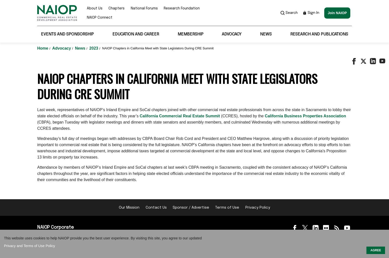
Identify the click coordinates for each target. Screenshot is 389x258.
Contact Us (156, 208)
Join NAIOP (337, 13)
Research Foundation (182, 8)
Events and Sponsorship (67, 34)
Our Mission (129, 208)
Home (43, 48)
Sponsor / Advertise (191, 208)
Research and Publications (319, 34)
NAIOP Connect (99, 17)
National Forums (144, 8)
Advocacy (231, 34)
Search (289, 13)
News (266, 34)
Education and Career (135, 34)
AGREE (375, 250)
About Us (94, 8)
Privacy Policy (257, 208)
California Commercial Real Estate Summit (180, 116)
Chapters (116, 8)
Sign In (311, 13)
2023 (94, 48)
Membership (190, 34)
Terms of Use (227, 208)
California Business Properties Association (305, 116)
